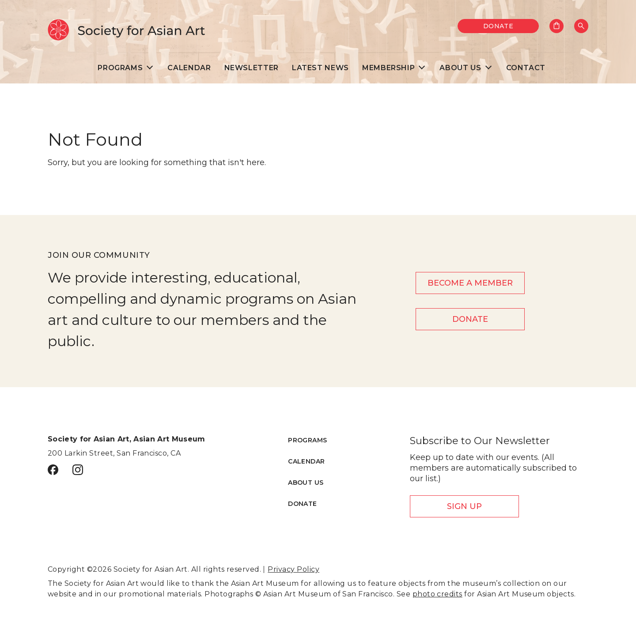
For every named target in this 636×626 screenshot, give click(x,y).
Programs (307, 440)
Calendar (306, 461)
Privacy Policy (293, 569)
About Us (305, 482)
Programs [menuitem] (120, 68)
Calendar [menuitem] (189, 68)
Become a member (470, 283)
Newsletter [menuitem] (251, 68)
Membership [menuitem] (388, 68)
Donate (498, 26)
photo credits (437, 594)
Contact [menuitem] (525, 68)
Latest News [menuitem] (320, 68)
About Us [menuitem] (460, 68)
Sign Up (464, 506)
